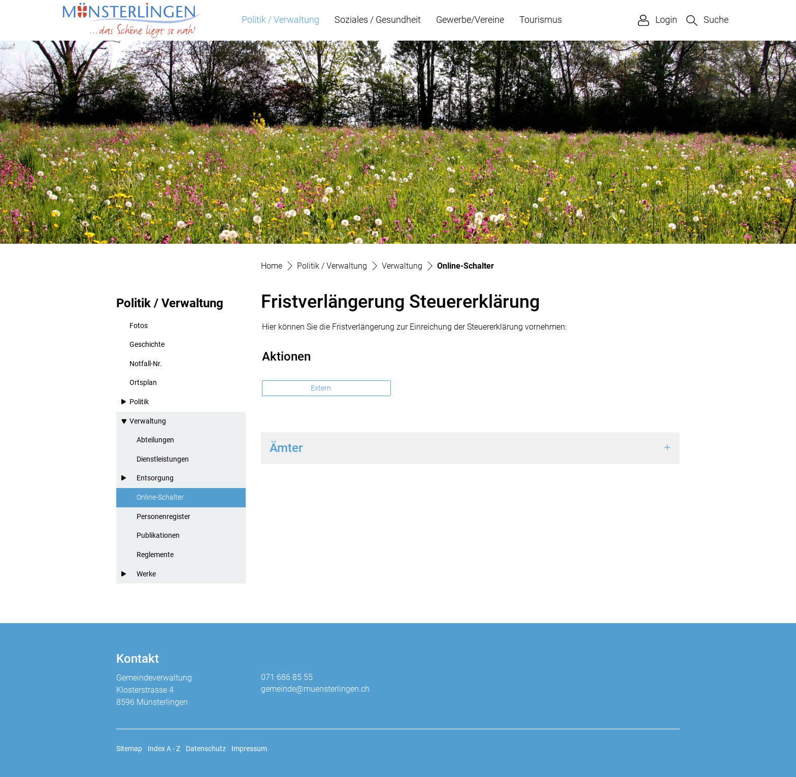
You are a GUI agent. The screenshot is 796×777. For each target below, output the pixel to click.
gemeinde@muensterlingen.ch (315, 689)
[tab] (470, 448)
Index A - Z (164, 748)
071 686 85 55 (287, 677)
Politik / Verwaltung (280, 19)
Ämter (286, 448)
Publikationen (158, 535)
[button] (707, 20)
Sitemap (129, 748)
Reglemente (155, 555)
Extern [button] (322, 388)
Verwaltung (147, 421)
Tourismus (540, 19)
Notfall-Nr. (145, 364)
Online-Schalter (161, 500)
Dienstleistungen (163, 459)
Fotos (138, 325)
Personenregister (163, 516)
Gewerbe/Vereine (470, 19)
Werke (146, 574)
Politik (139, 402)
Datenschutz (206, 748)
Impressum (249, 748)
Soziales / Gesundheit (378, 19)
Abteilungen (155, 440)
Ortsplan (143, 382)
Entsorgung (155, 478)
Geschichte (146, 344)
